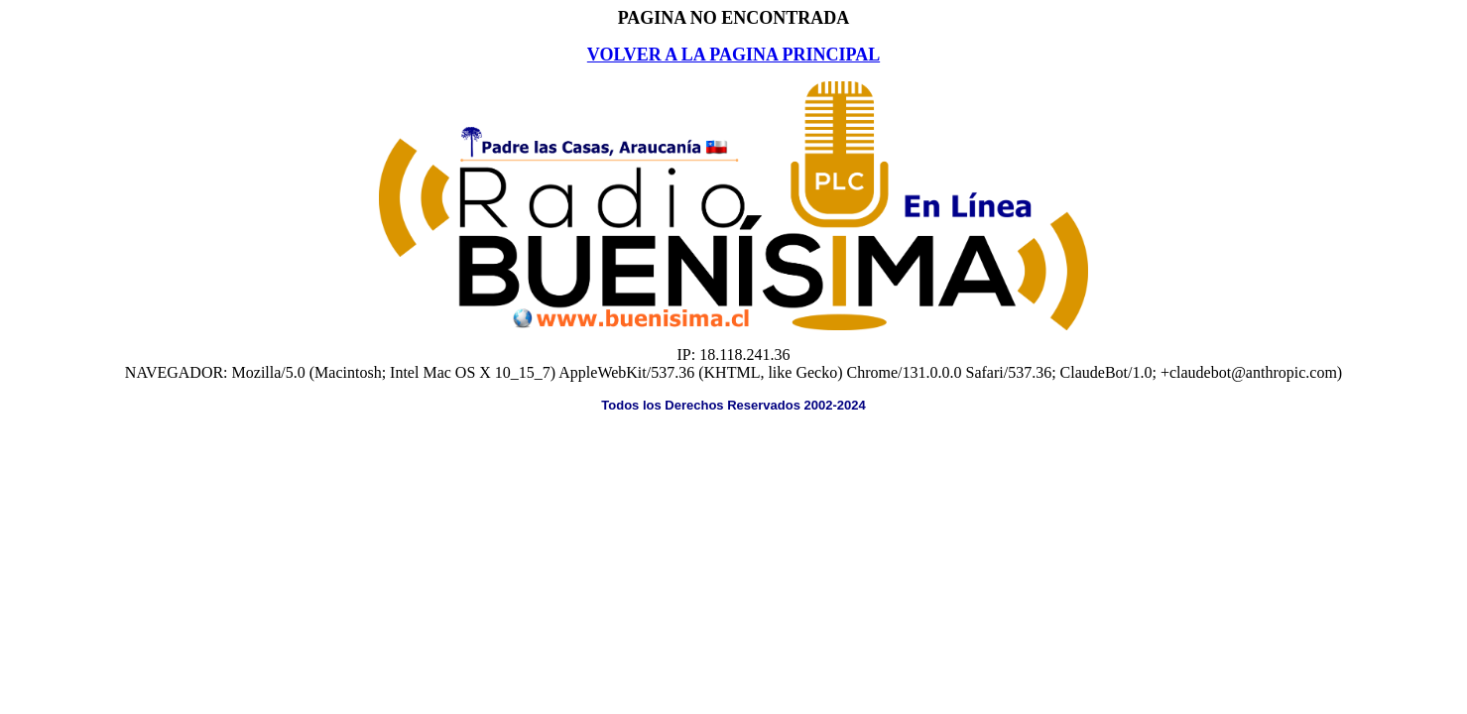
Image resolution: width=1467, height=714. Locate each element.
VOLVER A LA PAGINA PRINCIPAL (733, 54)
